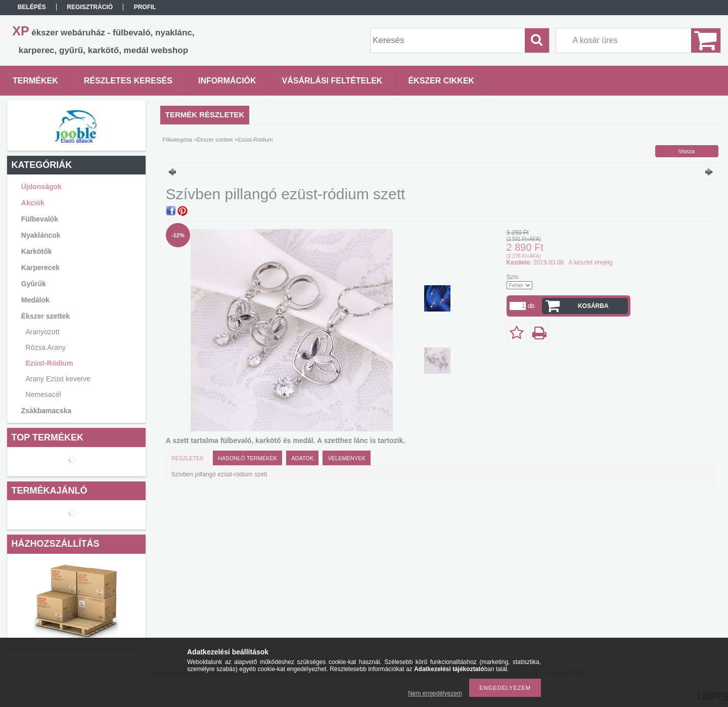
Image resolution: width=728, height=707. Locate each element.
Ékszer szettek (215, 140)
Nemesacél (43, 394)
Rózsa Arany (46, 347)
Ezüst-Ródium (49, 363)
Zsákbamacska (46, 411)
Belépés (32, 7)
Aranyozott (43, 332)
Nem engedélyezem (435, 693)
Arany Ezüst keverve (58, 379)
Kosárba (593, 306)
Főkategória (177, 140)
